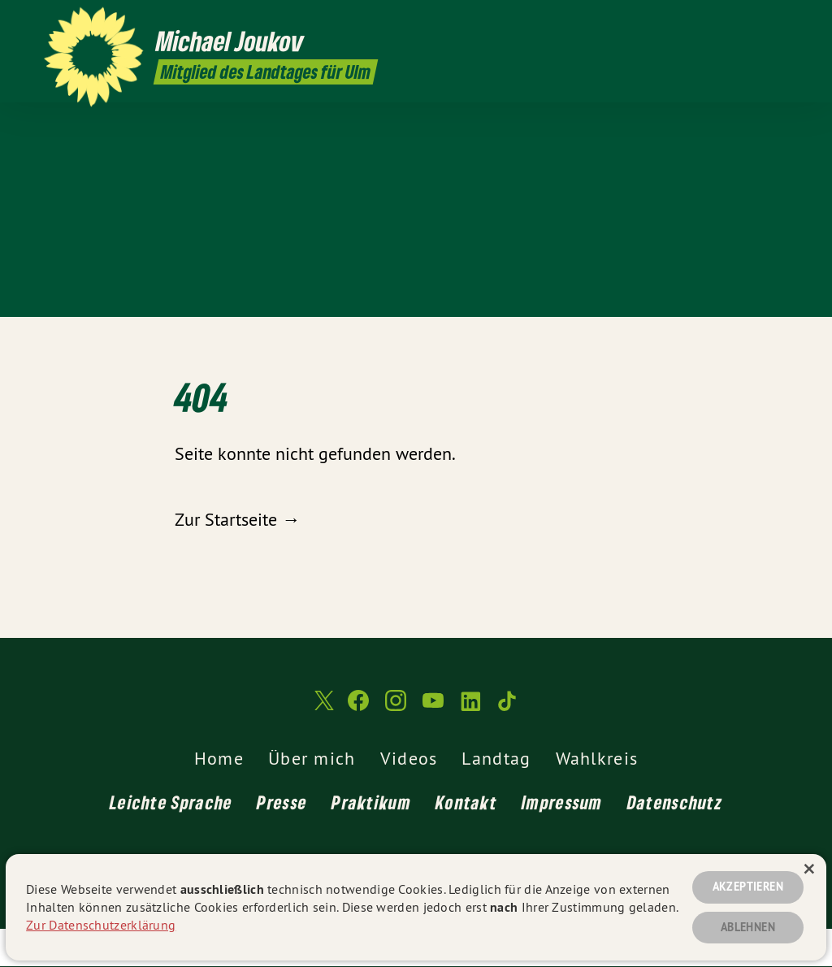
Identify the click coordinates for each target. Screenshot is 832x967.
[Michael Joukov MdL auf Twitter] (657, 21)
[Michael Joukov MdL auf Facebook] (682, 21)
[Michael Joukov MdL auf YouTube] (730, 21)
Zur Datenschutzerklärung (101, 925)
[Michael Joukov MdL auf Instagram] (706, 21)
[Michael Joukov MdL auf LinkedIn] (755, 21)
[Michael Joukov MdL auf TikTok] (779, 21)
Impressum (562, 802)
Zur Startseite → (237, 519)
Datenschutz (674, 802)
